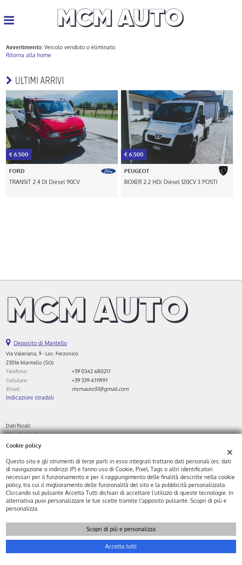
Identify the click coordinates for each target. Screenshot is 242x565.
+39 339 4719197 (90, 380)
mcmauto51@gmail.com (100, 388)
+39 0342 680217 (91, 371)
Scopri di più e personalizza (121, 529)
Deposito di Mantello (40, 343)
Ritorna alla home (28, 55)
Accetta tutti (121, 546)
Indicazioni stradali (30, 397)
